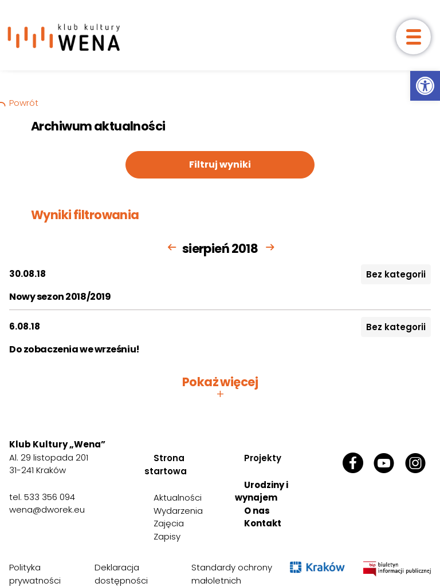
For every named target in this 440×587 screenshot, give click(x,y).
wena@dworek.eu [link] (47, 509)
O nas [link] (257, 511)
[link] (425, 86)
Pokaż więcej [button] (220, 388)
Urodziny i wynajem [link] (261, 491)
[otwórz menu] (413, 36)
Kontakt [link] (262, 523)
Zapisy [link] (167, 536)
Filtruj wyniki (220, 164)
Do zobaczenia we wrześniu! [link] (74, 349)
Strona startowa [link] (165, 464)
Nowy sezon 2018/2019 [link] (60, 296)
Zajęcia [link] (169, 523)
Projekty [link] (262, 458)
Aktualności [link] (178, 497)
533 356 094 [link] (49, 497)
